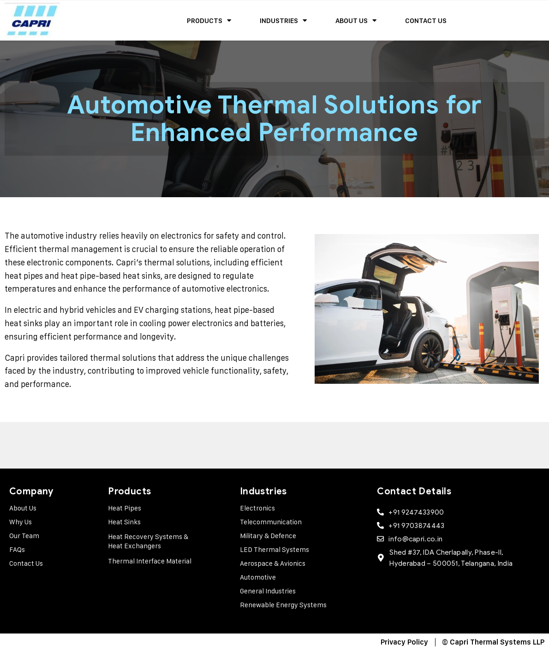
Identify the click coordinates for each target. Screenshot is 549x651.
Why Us (20, 521)
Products (209, 20)
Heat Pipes (124, 508)
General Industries (268, 590)
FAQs (17, 549)
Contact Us (426, 21)
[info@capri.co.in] (380, 538)
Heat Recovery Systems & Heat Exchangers (148, 541)
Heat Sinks (124, 521)
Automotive (258, 577)
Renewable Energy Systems (283, 604)
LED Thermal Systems (274, 549)
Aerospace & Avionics (272, 563)
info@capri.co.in (415, 539)
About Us (355, 20)
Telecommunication (271, 521)
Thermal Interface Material (149, 561)
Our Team (24, 535)
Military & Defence (268, 535)
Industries (283, 20)
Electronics (257, 508)
